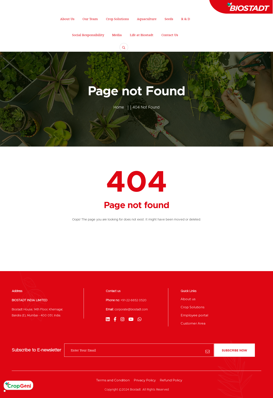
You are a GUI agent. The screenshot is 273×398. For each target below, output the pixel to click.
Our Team (90, 19)
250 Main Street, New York (32, 5)
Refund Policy (171, 380)
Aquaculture (147, 19)
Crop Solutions (117, 19)
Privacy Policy (145, 380)
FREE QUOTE (247, 31)
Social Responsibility (88, 35)
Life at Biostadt (141, 35)
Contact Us (169, 35)
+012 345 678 (120, 5)
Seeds (169, 19)
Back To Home (137, 237)
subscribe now (234, 350)
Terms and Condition (113, 380)
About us (188, 299)
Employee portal (194, 315)
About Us (67, 19)
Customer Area (193, 323)
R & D (185, 19)
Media (117, 35)
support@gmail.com (81, 5)
